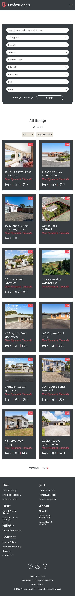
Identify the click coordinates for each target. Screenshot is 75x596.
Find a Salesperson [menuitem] (11, 494)
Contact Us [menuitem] (7, 555)
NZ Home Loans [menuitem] (9, 499)
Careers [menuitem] (6, 551)
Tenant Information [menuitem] (11, 530)
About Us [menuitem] (43, 511)
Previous (33, 468)
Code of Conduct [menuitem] (37, 576)
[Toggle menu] (71, 4)
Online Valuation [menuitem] (47, 490)
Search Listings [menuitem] (9, 490)
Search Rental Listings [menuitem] (9, 512)
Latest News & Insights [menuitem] (46, 523)
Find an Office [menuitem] (9, 542)
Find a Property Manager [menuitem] (9, 518)
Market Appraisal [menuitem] (47, 494)
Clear (29, 98)
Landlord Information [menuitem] (8, 525)
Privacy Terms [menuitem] (37, 584)
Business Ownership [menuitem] (12, 546)
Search (49, 98)
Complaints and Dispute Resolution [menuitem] (37, 580)
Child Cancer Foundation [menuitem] (45, 516)
